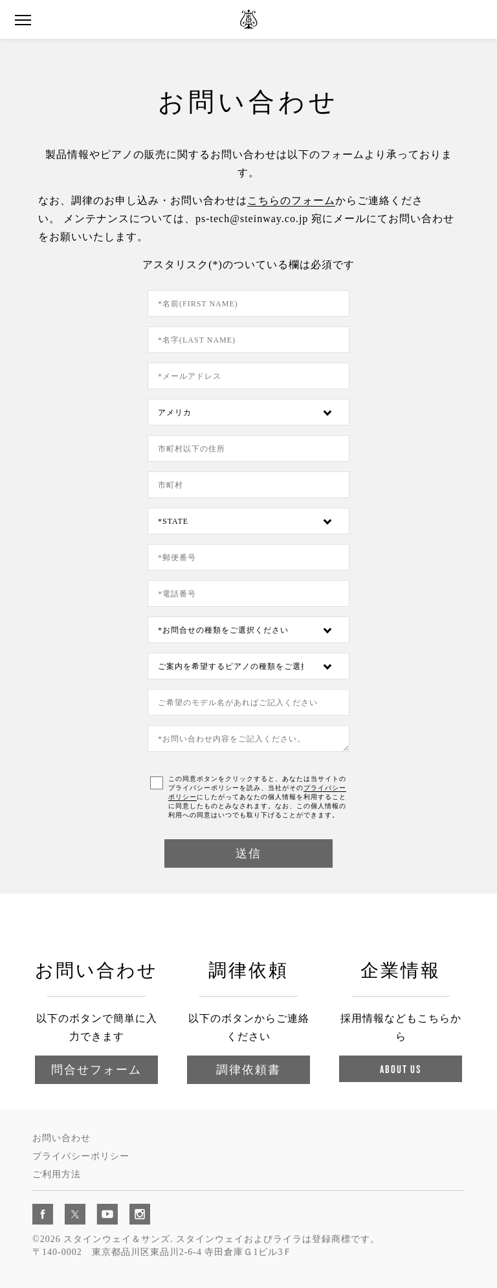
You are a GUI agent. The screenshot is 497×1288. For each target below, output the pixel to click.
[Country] (248, 412)
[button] (23, 20)
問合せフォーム (96, 1069)
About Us (400, 1069)
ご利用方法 (56, 1174)
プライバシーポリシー (80, 1156)
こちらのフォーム (291, 200)
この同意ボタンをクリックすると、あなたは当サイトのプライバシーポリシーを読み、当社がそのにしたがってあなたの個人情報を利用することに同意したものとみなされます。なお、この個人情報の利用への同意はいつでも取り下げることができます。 (257, 797)
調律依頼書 (248, 1069)
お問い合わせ (61, 1138)
